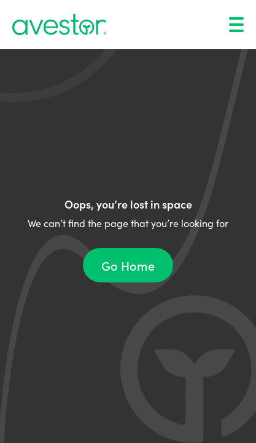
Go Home (128, 265)
